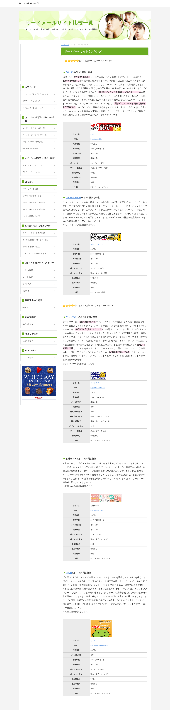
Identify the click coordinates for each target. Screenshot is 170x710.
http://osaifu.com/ (97, 510)
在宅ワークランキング (31, 101)
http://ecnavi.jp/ (96, 139)
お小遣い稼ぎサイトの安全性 (34, 209)
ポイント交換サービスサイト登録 (35, 240)
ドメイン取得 (28, 270)
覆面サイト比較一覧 (30, 149)
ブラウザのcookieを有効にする (34, 253)
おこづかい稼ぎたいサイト (29, 3)
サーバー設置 (28, 277)
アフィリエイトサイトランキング (35, 94)
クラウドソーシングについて (34, 165)
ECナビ (69, 72)
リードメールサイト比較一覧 (59, 22)
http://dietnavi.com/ (98, 388)
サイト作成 (27, 284)
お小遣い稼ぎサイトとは (32, 196)
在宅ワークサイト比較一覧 (33, 142)
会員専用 (26, 291)
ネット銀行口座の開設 (31, 247)
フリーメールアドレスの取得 (34, 233)
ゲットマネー (72, 317)
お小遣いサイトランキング (33, 108)
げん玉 (69, 573)
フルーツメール (73, 197)
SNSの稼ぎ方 (28, 324)
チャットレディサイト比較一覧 (35, 135)
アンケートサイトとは (31, 172)
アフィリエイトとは (30, 189)
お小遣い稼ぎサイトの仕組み (34, 203)
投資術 (25, 307)
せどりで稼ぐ (28, 341)
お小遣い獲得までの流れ (32, 216)
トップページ (65, 45)
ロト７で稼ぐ (28, 358)
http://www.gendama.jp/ (99, 645)
